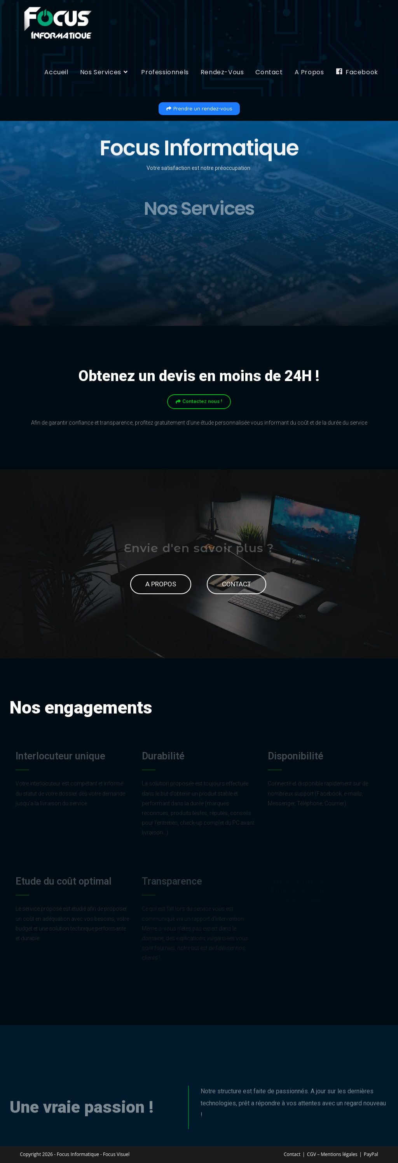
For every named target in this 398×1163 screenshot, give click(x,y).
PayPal (371, 1154)
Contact (292, 1154)
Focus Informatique (78, 1154)
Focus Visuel (116, 1154)
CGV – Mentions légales (332, 1154)
